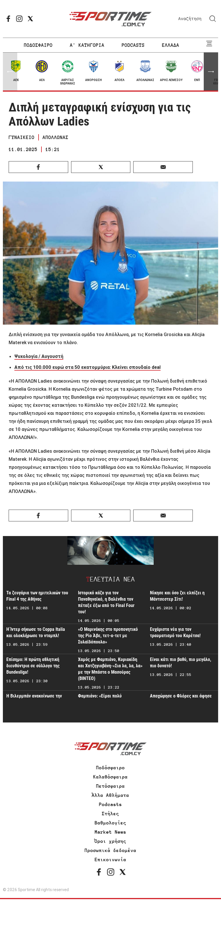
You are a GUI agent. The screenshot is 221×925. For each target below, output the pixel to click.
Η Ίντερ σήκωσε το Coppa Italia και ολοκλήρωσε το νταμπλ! (35, 632)
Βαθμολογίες (110, 823)
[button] (211, 71)
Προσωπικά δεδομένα (110, 850)
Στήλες (110, 813)
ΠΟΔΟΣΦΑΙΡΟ (38, 45)
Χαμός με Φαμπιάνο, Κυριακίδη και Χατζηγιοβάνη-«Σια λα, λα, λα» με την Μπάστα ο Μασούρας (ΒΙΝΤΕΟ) (110, 669)
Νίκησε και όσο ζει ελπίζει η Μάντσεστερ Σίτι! (177, 596)
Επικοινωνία (110, 859)
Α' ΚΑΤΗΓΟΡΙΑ (87, 45)
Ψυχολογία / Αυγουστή (38, 356)
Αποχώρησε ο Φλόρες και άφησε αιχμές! (181, 699)
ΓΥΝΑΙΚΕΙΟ (22, 137)
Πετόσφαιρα (110, 786)
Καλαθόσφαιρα (110, 777)
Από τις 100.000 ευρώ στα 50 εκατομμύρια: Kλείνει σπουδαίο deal (87, 367)
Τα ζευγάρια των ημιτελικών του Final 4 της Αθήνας (37, 596)
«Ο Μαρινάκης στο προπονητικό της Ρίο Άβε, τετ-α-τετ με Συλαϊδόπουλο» (108, 636)
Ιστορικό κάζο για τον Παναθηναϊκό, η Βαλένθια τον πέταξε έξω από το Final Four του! (106, 602)
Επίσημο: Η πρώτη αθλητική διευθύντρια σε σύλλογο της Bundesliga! (33, 666)
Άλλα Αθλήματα (110, 795)
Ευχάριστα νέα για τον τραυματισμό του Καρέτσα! (175, 632)
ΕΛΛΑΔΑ (170, 45)
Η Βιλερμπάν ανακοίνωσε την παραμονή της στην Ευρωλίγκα (35, 699)
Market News (110, 832)
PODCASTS (133, 45)
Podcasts (110, 804)
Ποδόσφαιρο (110, 767)
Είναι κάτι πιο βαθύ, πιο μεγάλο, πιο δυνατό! (180, 662)
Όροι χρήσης (110, 841)
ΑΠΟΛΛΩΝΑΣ (55, 137)
